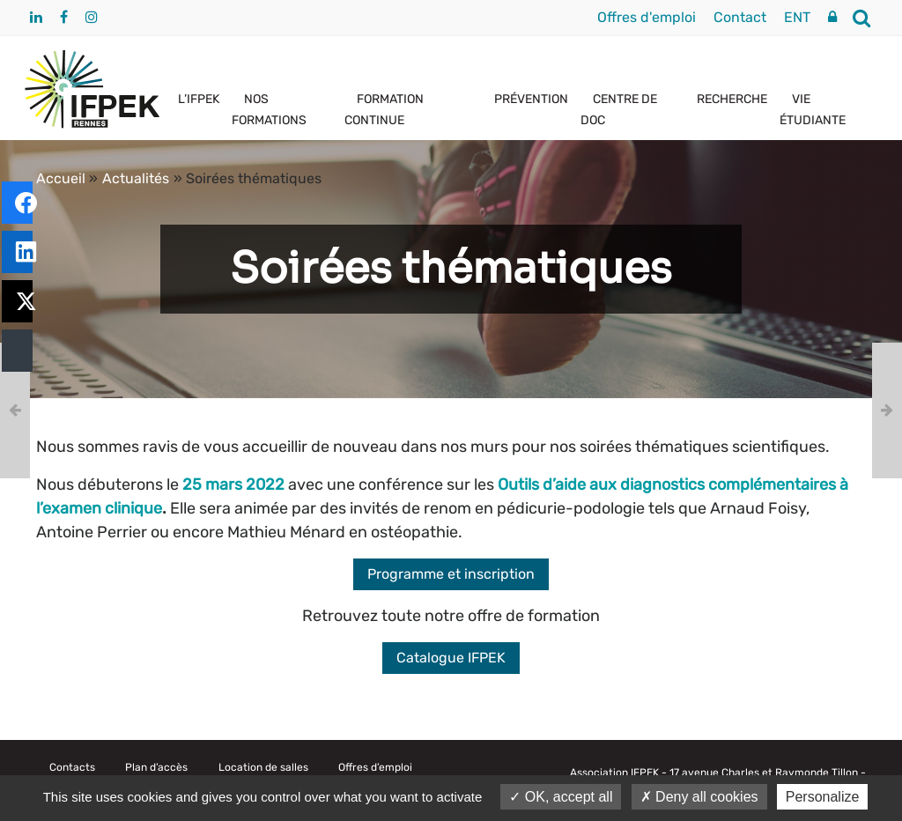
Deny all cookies (699, 796)
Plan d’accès (156, 767)
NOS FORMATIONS (269, 110)
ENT (797, 17)
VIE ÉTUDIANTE (813, 110)
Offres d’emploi (375, 767)
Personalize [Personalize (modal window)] (823, 796)
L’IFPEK (198, 99)
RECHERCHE (732, 99)
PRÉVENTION (531, 99)
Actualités (135, 178)
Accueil (60, 178)
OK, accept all (560, 796)
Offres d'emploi (646, 17)
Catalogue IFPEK (451, 657)
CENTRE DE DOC (618, 110)
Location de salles (263, 767)
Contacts (72, 767)
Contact (739, 17)
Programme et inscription (451, 574)
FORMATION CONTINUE (384, 110)
